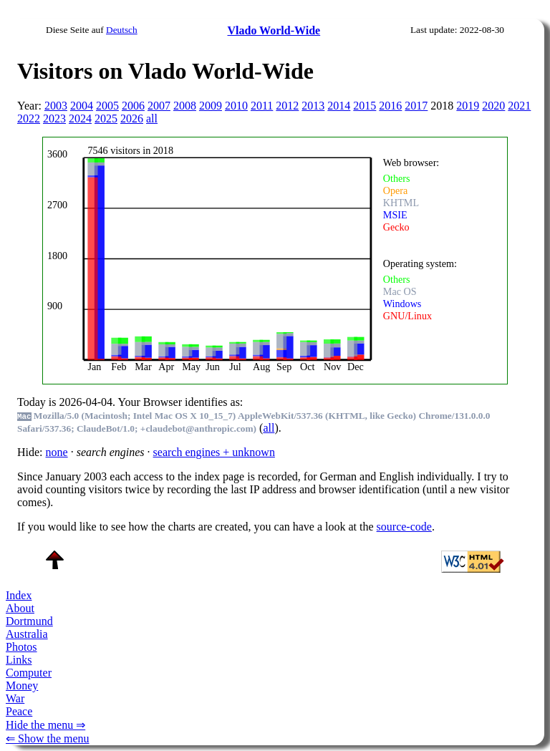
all (152, 118)
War (15, 698)
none (57, 452)
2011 (262, 106)
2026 (131, 118)
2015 (364, 106)
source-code (404, 526)
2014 (338, 106)
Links (19, 660)
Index (19, 595)
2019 (467, 106)
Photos (21, 647)
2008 (184, 106)
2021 (519, 106)
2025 (106, 118)
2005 (107, 106)
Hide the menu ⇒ (45, 725)
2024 (80, 118)
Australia (27, 634)
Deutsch (122, 29)
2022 (28, 118)
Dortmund (29, 621)
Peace (19, 711)
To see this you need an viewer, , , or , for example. (265, 258)
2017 (416, 106)
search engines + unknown (214, 452)
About (20, 608)
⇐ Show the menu (48, 738)
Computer (29, 673)
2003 (55, 106)
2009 (210, 106)
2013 (312, 106)
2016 (390, 106)
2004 (81, 106)
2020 (493, 106)
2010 (236, 106)
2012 (287, 106)
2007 (159, 106)
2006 (133, 106)
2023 (54, 118)
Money (22, 685)
